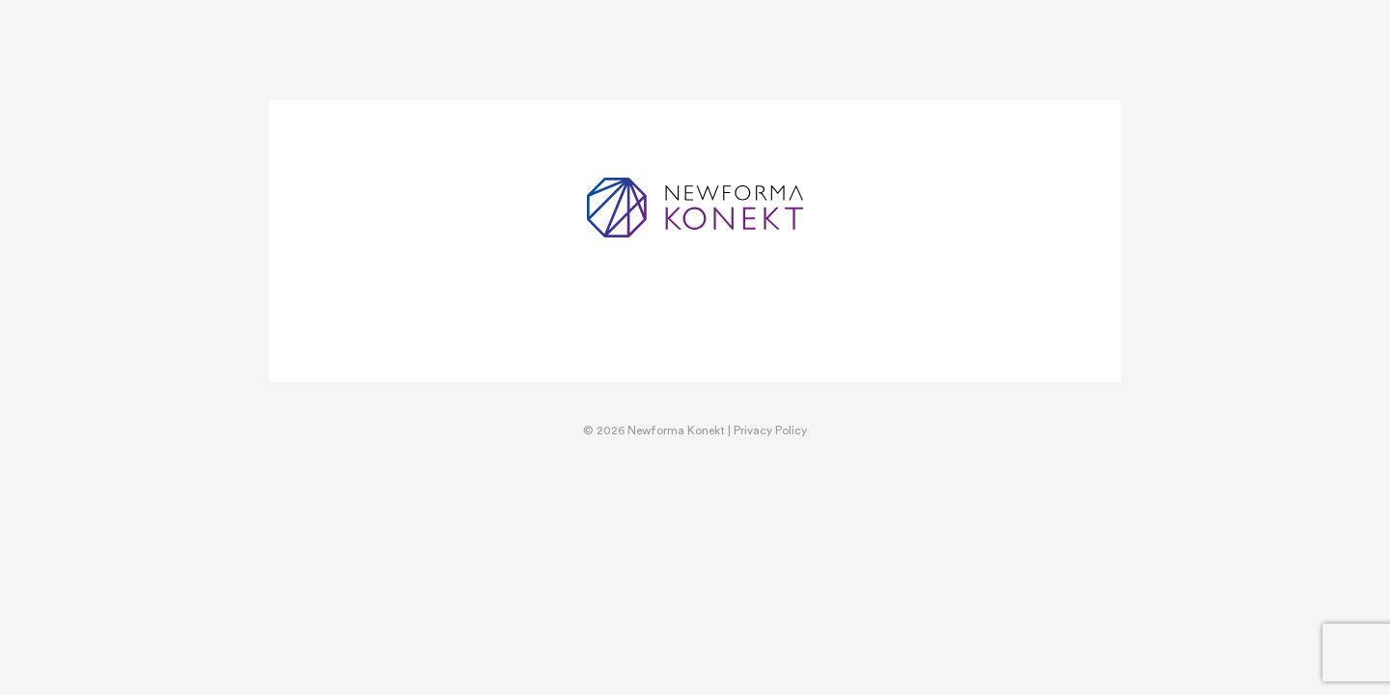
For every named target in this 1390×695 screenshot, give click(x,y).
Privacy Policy (770, 430)
